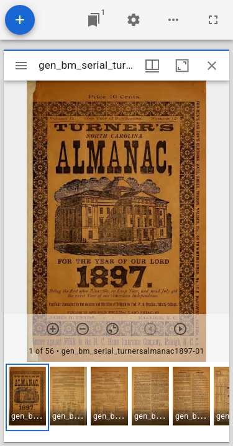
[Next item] (180, 329)
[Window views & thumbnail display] (152, 66)
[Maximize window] (182, 66)
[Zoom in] (53, 329)
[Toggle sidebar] (21, 66)
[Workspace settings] (133, 20)
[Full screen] (213, 20)
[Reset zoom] (112, 329)
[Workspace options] (173, 20)
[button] (27, 397)
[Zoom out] (83, 329)
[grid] (116, 402)
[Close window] (212, 66)
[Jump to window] (94, 20)
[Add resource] (20, 20)
